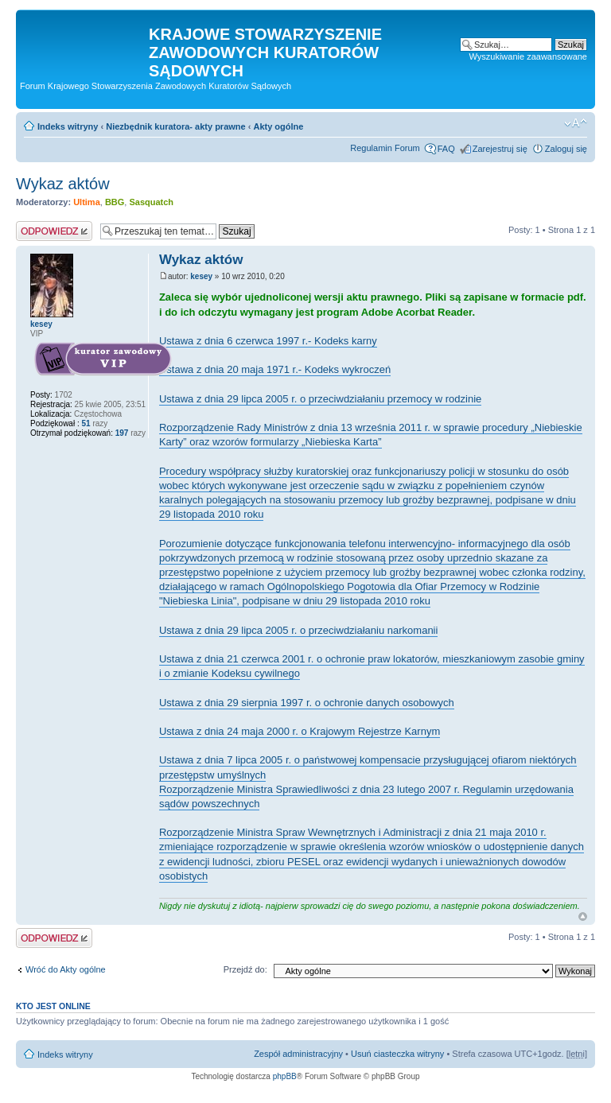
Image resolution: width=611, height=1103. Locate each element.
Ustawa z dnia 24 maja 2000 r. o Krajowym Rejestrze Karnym (299, 731)
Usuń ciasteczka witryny (397, 1053)
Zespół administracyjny (298, 1053)
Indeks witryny (67, 126)
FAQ (446, 148)
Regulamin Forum (384, 148)
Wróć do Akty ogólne (65, 969)
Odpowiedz (54, 231)
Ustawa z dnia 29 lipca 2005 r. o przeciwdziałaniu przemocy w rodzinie (320, 399)
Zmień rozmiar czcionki (575, 123)
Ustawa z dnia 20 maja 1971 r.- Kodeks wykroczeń (275, 369)
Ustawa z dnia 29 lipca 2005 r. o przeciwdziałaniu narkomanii (298, 630)
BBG (114, 202)
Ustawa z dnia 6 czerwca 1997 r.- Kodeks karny (268, 341)
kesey (201, 276)
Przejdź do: (245, 969)
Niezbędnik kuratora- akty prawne (175, 126)
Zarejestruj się (500, 148)
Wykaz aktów (63, 183)
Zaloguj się (566, 148)
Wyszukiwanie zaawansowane (528, 56)
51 (85, 423)
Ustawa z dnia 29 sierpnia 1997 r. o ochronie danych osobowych (306, 703)
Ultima (86, 202)
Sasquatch (151, 202)
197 (120, 433)
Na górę (582, 916)
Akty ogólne (278, 126)
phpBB (285, 1076)
